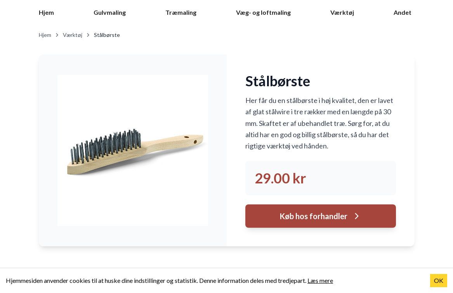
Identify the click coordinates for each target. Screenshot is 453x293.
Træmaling (180, 12)
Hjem (46, 12)
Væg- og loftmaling (263, 12)
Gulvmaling (110, 12)
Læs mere (320, 280)
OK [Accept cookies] (438, 280)
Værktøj (342, 12)
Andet (402, 12)
